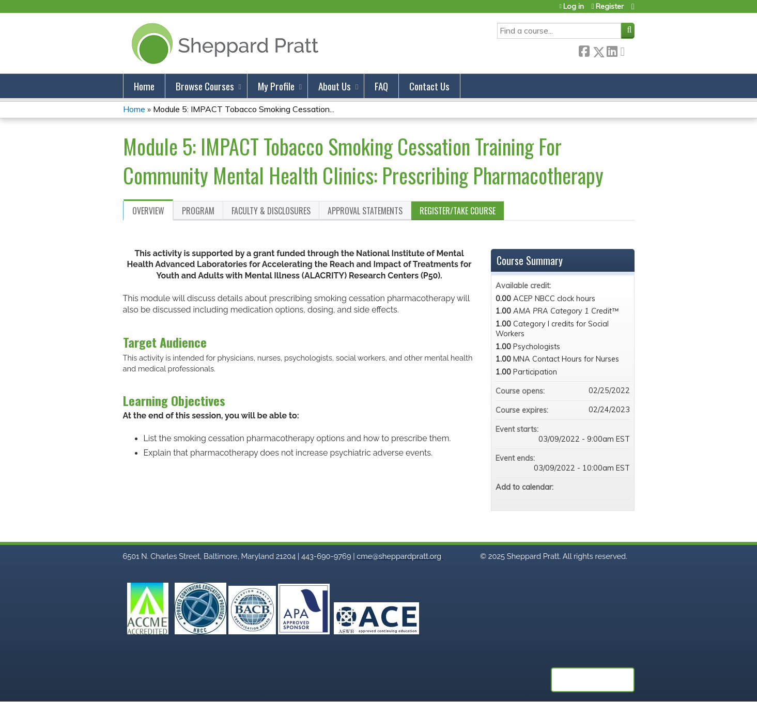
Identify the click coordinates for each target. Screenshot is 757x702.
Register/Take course (458, 211)
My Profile (276, 86)
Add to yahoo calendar (595, 487)
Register (610, 6)
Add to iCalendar (608, 486)
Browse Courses (205, 86)
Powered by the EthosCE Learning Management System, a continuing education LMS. (593, 679)
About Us (334, 86)
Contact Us (429, 86)
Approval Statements (365, 211)
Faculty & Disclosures (271, 211)
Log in (573, 6)
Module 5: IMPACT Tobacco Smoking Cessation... (243, 109)
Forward (626, 50)
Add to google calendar (581, 487)
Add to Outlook (621, 487)
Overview (148, 211)
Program (198, 211)
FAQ (381, 86)
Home (144, 86)
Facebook (584, 50)
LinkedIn (612, 50)
